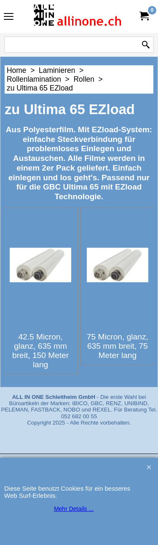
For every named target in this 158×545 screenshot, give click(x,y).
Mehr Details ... (74, 508)
